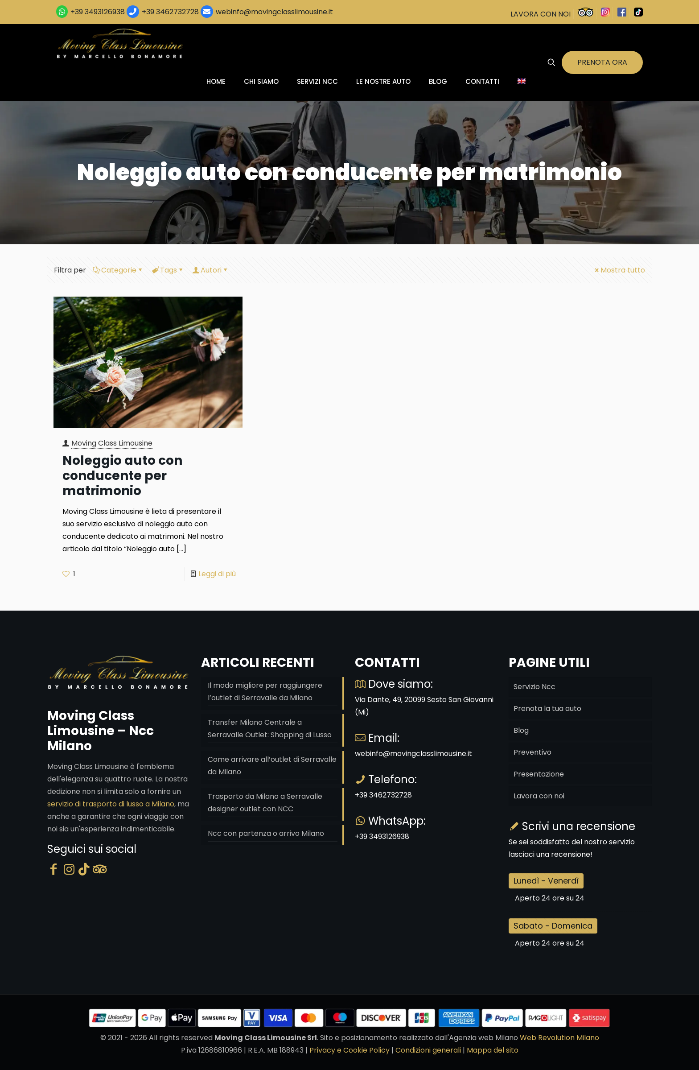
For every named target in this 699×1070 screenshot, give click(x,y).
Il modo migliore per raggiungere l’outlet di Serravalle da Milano (265, 691)
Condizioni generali (428, 1050)
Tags (168, 270)
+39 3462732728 (170, 12)
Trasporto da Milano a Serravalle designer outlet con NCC (265, 802)
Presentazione (539, 774)
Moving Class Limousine (111, 443)
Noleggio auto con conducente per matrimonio (122, 476)
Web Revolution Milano (559, 1038)
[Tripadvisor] (100, 869)
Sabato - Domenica (553, 925)
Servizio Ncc (534, 687)
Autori (210, 270)
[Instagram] (69, 869)
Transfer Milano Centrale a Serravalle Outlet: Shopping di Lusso (270, 728)
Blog (521, 730)
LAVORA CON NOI (540, 14)
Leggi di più (217, 574)
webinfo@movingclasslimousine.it (273, 12)
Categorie (118, 270)
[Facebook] (53, 869)
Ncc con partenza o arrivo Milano (266, 833)
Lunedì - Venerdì (546, 880)
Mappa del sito (492, 1050)
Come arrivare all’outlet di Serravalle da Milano (272, 765)
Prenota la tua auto (547, 708)
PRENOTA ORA (602, 62)
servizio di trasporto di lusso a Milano (110, 804)
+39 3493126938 (97, 12)
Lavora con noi (539, 796)
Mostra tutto (619, 270)
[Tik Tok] (84, 869)
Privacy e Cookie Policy (349, 1050)
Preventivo (532, 752)
